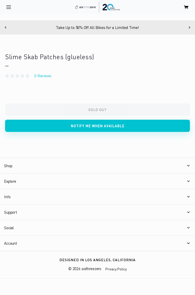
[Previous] (5, 27)
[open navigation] (8, 7)
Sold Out (97, 109)
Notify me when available (97, 126)
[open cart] (186, 7)
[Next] (189, 27)
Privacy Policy (116, 269)
